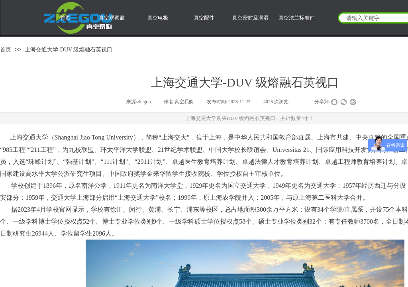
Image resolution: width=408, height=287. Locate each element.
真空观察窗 (112, 18)
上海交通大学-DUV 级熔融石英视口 (68, 50)
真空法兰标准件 (297, 18)
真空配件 (204, 18)
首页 (5, 50)
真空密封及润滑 (250, 18)
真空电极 (157, 18)
